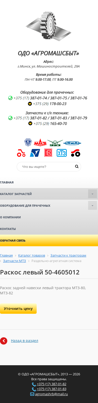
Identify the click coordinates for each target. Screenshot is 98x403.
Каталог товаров (31, 255)
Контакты (8, 229)
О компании (10, 217)
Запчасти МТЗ (14, 260)
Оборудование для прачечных (48, 205)
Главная (7, 182)
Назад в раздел (24, 340)
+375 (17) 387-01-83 (51, 388)
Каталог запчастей (48, 193)
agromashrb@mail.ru (51, 394)
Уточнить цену (18, 308)
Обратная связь (12, 240)
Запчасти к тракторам (68, 255)
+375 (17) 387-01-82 (51, 384)
